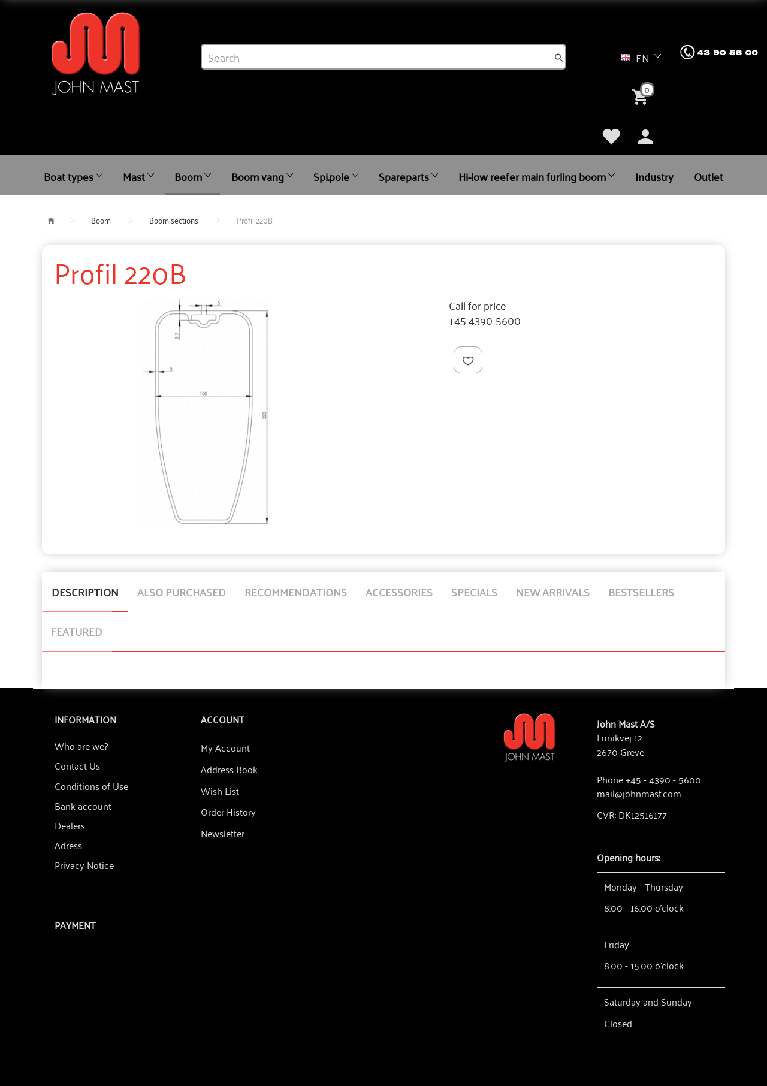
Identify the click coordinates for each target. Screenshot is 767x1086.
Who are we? (81, 745)
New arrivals (553, 591)
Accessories (399, 591)
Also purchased (181, 591)
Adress (68, 845)
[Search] (559, 57)
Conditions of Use (91, 785)
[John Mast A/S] (529, 736)
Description (85, 591)
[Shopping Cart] (642, 96)
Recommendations (295, 591)
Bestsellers (641, 591)
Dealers (70, 825)
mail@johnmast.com (639, 793)
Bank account (83, 805)
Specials (474, 591)
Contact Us (77, 765)
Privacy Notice (84, 864)
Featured (76, 631)
